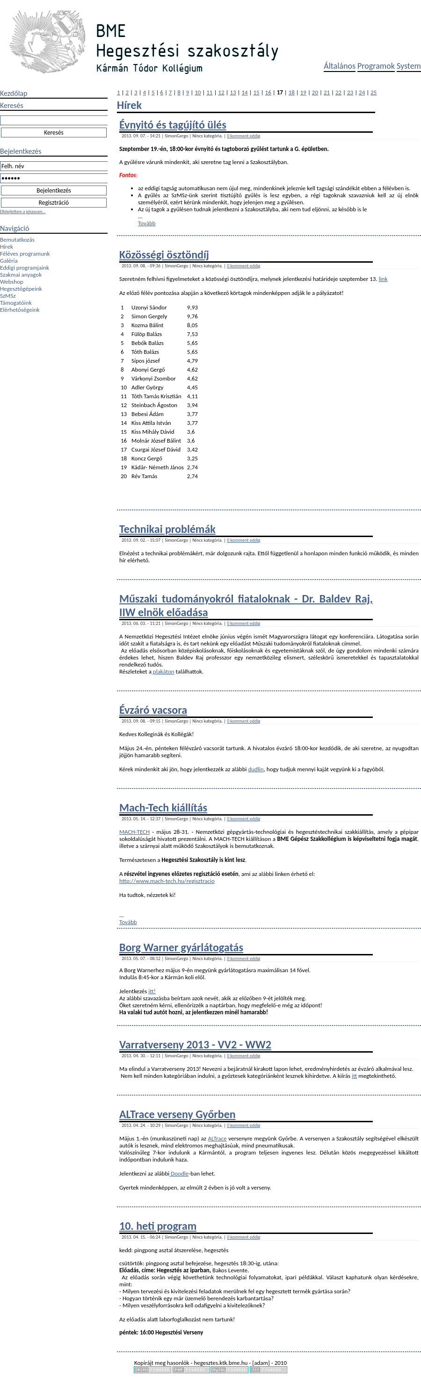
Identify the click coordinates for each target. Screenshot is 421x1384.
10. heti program (157, 1226)
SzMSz (7, 295)
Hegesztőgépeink (21, 288)
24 (362, 92)
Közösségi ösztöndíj (164, 254)
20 (315, 92)
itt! (151, 991)
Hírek (6, 246)
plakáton (163, 671)
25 (373, 92)
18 (292, 92)
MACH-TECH (134, 831)
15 (257, 92)
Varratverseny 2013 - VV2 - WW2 (195, 1044)
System (409, 66)
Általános (340, 66)
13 (233, 92)
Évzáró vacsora (153, 710)
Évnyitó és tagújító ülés (172, 124)
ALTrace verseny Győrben (177, 1114)
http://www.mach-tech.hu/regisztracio (167, 880)
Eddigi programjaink (24, 267)
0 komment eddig (243, 136)
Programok (376, 66)
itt (354, 1075)
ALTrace (217, 1138)
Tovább (147, 223)
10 (198, 92)
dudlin (255, 769)
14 (244, 92)
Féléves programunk (25, 253)
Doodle (179, 1173)
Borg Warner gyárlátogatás (181, 947)
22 (338, 92)
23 (350, 92)
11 (209, 92)
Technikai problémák (167, 529)
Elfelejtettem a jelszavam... (22, 211)
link (383, 278)
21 (327, 92)
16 (268, 92)
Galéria (9, 260)
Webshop (11, 281)
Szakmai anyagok (21, 274)
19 (303, 92)
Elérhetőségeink (19, 309)
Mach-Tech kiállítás (163, 807)
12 (221, 92)
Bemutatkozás (17, 239)
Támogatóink (16, 302)
